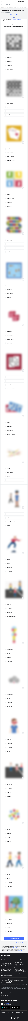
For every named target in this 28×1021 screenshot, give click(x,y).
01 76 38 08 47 (21, 1)
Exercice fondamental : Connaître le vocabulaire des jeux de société (6, 964)
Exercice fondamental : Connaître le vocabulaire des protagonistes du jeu (6, 974)
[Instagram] (18, 1018)
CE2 (7, 4)
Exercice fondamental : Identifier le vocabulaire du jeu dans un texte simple (20, 966)
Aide (8, 1012)
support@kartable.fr (7, 993)
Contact (3, 1012)
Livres (12, 1012)
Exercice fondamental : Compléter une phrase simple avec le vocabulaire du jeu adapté (21, 971)
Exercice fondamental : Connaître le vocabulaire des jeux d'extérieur (6, 969)
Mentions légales (20, 1012)
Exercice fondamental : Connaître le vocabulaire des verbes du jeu (20, 961)
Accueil (2, 4)
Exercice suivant (19, 942)
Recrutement (4, 1015)
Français (11, 4)
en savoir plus (15, 947)
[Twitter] (14, 1018)
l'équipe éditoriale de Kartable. (16, 19)
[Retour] (2, 1)
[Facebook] (11, 1018)
